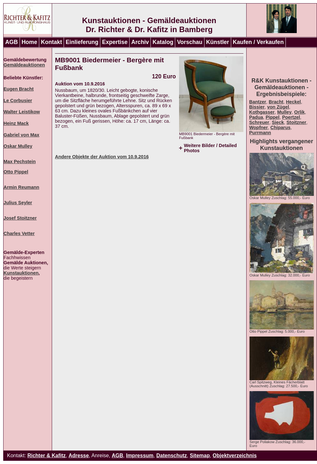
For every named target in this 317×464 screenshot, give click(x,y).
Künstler (217, 42)
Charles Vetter (19, 233)
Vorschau (190, 42)
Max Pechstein (20, 161)
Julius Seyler (18, 202)
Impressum (139, 455)
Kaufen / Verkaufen (258, 42)
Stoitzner (296, 122)
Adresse (78, 455)
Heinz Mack (16, 123)
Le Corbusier (18, 100)
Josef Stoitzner (20, 218)
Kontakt (51, 42)
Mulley (284, 112)
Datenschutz (171, 455)
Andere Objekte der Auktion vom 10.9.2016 (102, 156)
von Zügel (278, 106)
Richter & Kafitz (46, 455)
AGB (11, 42)
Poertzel (291, 117)
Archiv (140, 42)
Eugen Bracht (19, 89)
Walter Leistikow (22, 111)
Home (29, 42)
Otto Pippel (16, 171)
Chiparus (280, 127)
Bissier (257, 106)
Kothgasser (262, 112)
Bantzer (257, 101)
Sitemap (200, 455)
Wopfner (258, 127)
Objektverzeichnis (235, 455)
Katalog (163, 42)
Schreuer (259, 122)
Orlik (299, 112)
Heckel (293, 101)
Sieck (278, 122)
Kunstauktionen (21, 273)
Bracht (276, 101)
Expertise (115, 42)
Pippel (272, 117)
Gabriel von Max (21, 134)
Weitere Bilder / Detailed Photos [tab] (210, 148)
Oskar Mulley (18, 146)
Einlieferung (82, 42)
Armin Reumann (21, 187)
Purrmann (260, 132)
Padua (256, 117)
